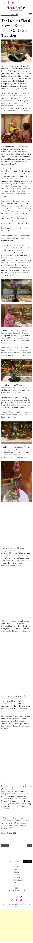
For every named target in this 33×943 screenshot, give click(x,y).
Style (16, 869)
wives (6, 223)
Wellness (16, 877)
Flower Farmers (16, 880)
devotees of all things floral (15, 191)
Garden (16, 867)
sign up (27, 861)
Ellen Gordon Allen (19, 208)
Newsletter (16, 883)
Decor (16, 872)
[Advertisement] (16, 925)
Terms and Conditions (16, 891)
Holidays (16, 875)
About (16, 885)
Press (16, 888)
